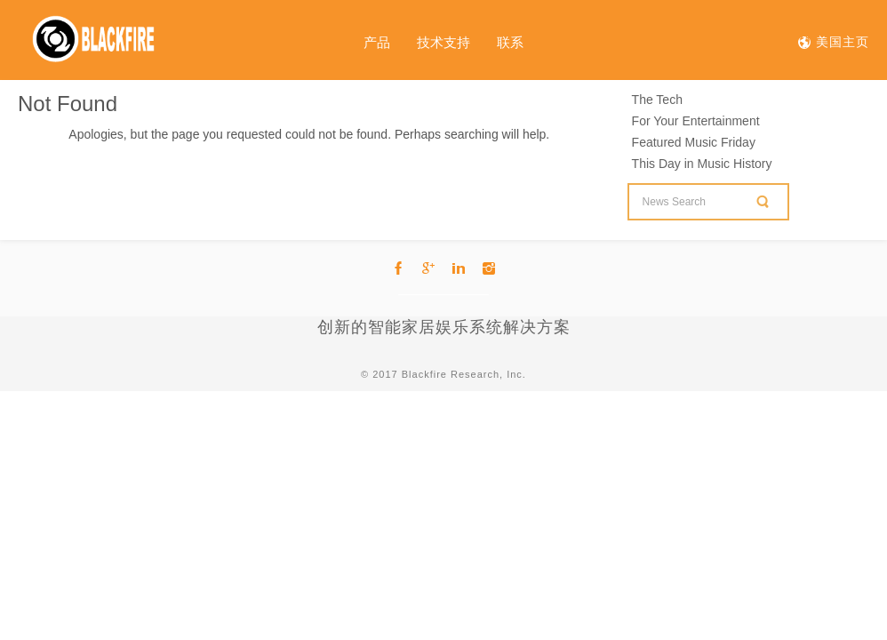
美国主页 (840, 42)
